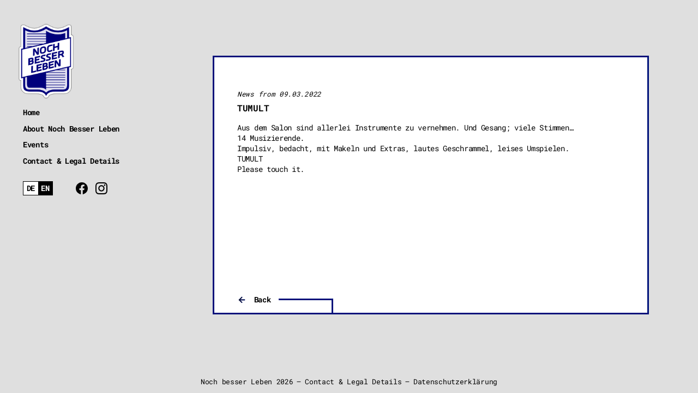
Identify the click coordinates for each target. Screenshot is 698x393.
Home (31, 112)
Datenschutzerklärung (455, 381)
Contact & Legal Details (71, 161)
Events (35, 144)
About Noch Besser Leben (71, 128)
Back (262, 299)
